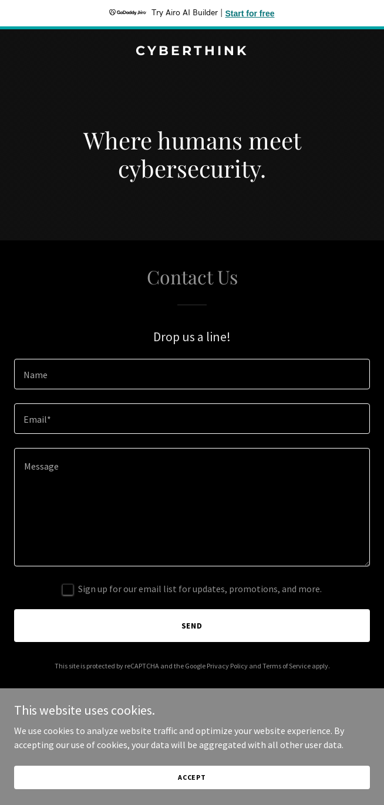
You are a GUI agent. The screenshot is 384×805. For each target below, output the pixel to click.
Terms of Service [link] (286, 665)
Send (192, 625)
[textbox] (192, 374)
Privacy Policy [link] (227, 665)
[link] (192, 51)
